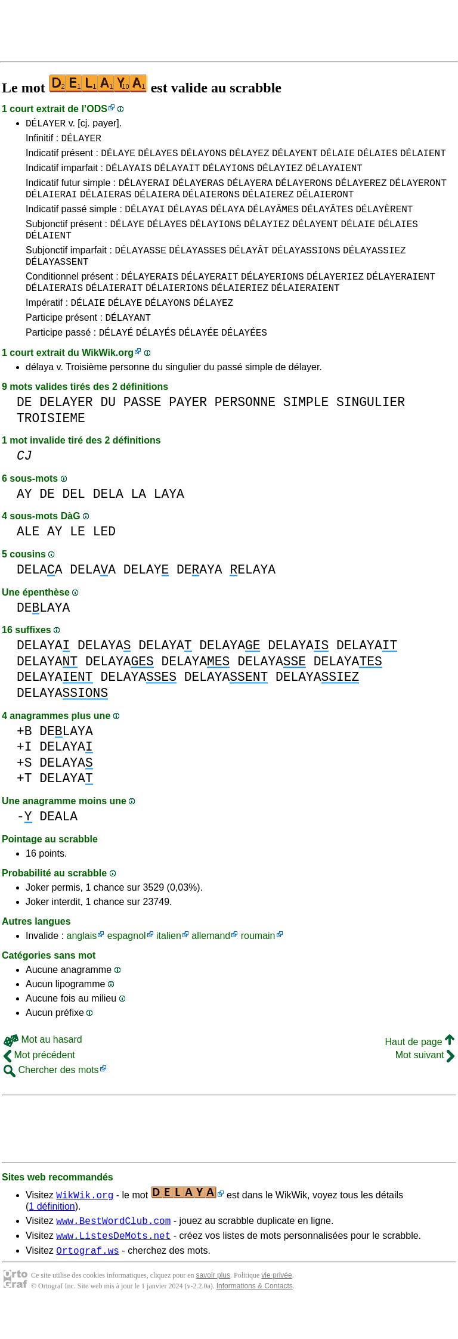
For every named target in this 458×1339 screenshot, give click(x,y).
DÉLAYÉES (244, 360)
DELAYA (43, 636)
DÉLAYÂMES (273, 221)
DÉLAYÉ (116, 360)
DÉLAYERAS (198, 191)
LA (138, 522)
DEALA (58, 845)
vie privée (276, 1309)
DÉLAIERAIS (54, 310)
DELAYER (65, 430)
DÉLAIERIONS (177, 310)
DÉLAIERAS (105, 204)
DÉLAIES (377, 158)
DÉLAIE (337, 158)
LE (77, 560)
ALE (28, 560)
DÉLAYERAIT (210, 297)
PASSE (142, 430)
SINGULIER (370, 430)
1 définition (52, 1235)
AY (24, 522)
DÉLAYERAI (144, 191)
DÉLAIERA (157, 204)
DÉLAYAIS (128, 174)
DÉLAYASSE (140, 267)
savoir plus (213, 1309)
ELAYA (253, 598)
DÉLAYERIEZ (335, 297)
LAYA (169, 522)
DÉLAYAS (188, 221)
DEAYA (199, 598)
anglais (81, 964)
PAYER (188, 430)
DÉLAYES (158, 158)
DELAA (40, 598)
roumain (258, 964)
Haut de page (419, 1070)
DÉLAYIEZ (280, 174)
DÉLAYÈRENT (384, 221)
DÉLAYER (46, 124)
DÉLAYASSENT (57, 280)
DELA (108, 522)
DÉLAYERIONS (272, 297)
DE (24, 430)
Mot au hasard (43, 1068)
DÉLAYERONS (304, 191)
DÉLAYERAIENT (401, 297)
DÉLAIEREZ (267, 204)
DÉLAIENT (423, 158)
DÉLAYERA (250, 191)
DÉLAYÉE (198, 360)
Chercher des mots (51, 1098)
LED (104, 560)
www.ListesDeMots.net (113, 1267)
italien (168, 964)
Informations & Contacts (254, 1320)
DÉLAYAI (145, 221)
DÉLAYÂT (249, 267)
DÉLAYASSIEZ (374, 267)
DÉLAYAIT (177, 174)
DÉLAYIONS (228, 174)
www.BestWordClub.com (113, 1250)
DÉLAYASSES (197, 267)
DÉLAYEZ (249, 158)
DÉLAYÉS (156, 360)
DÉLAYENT (295, 158)
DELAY (146, 598)
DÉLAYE (118, 158)
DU (108, 430)
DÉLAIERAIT (114, 310)
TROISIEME (51, 446)
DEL (74, 522)
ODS (96, 109)
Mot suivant (424, 1083)
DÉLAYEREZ (360, 191)
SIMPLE (306, 430)
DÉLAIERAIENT (305, 310)
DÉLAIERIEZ (239, 310)
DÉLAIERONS (211, 204)
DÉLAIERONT (325, 204)
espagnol (126, 964)
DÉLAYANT (128, 344)
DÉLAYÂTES (327, 221)
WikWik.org (108, 381)
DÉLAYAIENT (334, 174)
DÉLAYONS (204, 158)
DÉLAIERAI (51, 204)
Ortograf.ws (87, 1284)
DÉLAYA (228, 221)
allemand (210, 964)
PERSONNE (245, 430)
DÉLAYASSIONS (305, 267)
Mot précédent (39, 1083)
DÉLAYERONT (418, 191)
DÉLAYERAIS (149, 297)
